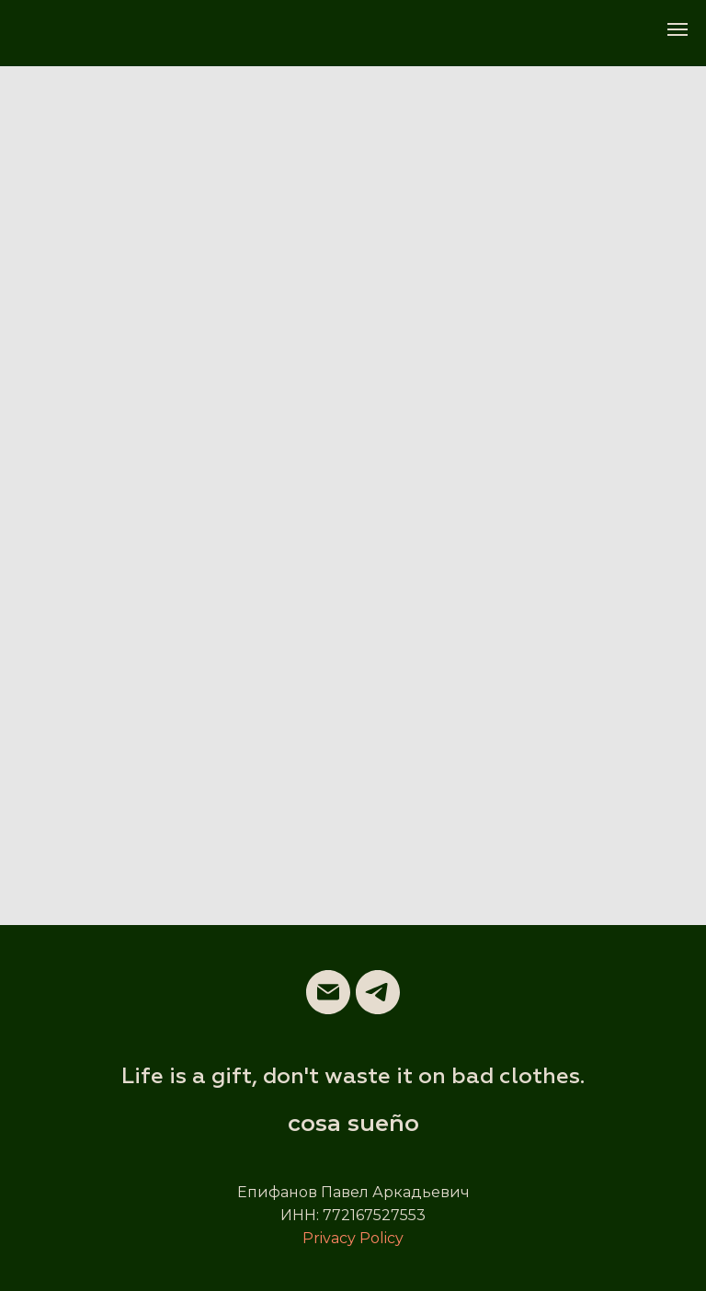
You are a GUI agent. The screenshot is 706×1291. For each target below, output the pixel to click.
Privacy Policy (353, 1238)
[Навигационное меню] (677, 29)
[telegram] (378, 992)
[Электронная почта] (328, 992)
